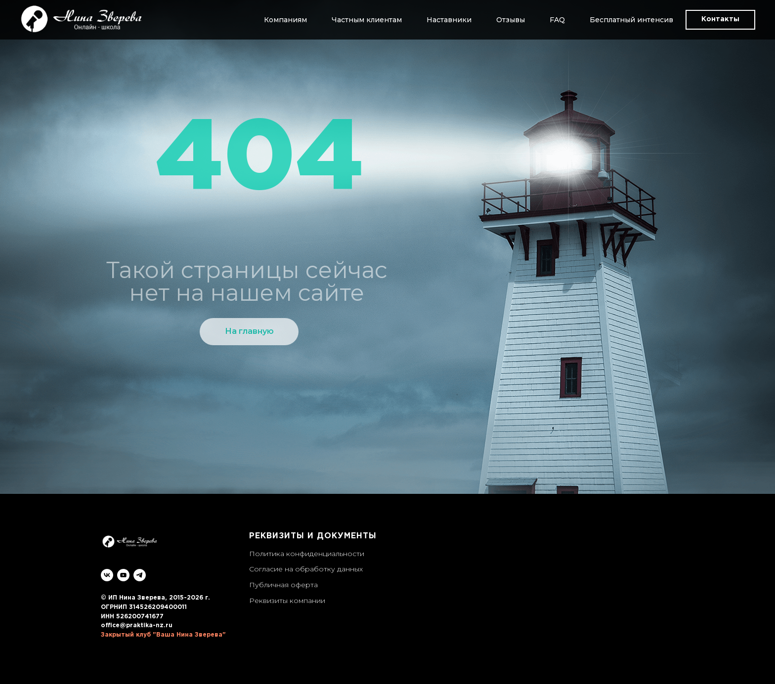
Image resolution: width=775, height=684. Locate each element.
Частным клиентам (367, 19)
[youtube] (123, 575)
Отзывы (510, 19)
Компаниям (285, 19)
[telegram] (139, 575)
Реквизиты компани (285, 600)
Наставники (449, 19)
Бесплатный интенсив (631, 19)
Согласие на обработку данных (306, 568)
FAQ (557, 19)
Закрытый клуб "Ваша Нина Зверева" (163, 635)
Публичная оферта (283, 584)
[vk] (107, 575)
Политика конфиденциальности (306, 553)
